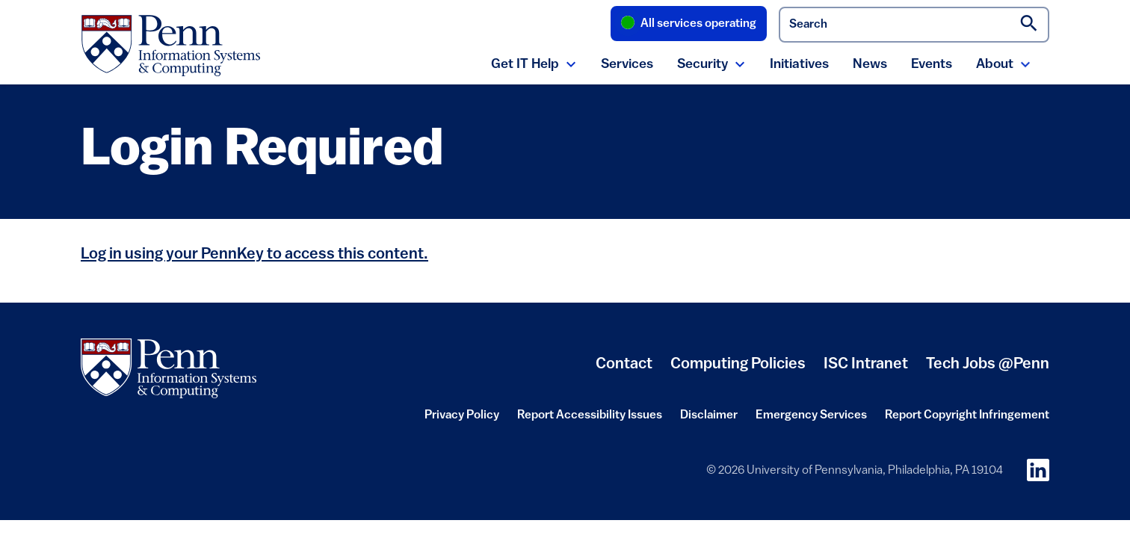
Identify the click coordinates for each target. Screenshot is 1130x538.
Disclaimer (709, 419)
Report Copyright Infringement (967, 419)
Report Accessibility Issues (589, 419)
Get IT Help (525, 65)
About (994, 65)
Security (702, 65)
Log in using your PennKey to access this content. (254, 254)
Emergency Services (811, 419)
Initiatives (799, 65)
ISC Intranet (866, 369)
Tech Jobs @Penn (987, 364)
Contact (624, 364)
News (870, 65)
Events (931, 65)
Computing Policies (738, 369)
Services (627, 65)
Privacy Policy (461, 419)
